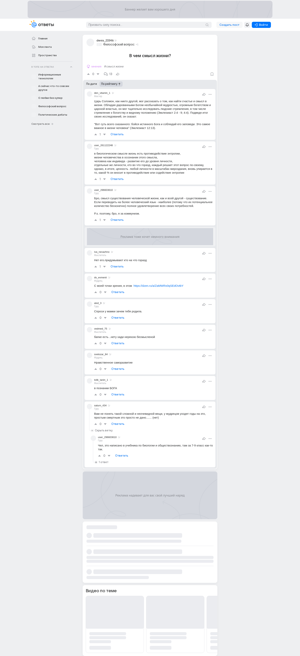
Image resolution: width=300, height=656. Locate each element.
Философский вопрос (119, 44)
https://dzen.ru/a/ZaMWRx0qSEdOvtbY (158, 285)
